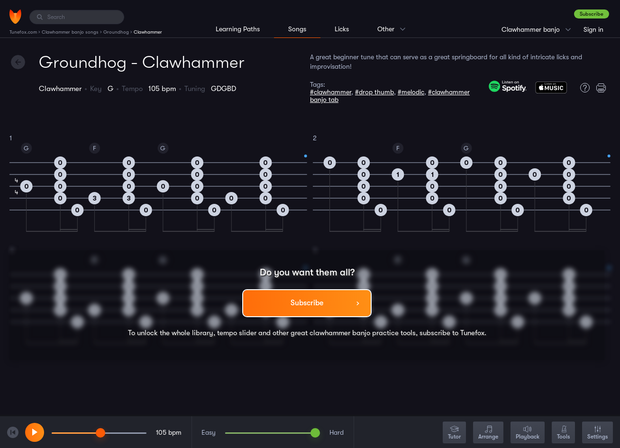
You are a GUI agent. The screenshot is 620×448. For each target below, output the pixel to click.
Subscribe (591, 14)
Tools (563, 433)
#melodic (411, 92)
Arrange (488, 433)
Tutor (454, 433)
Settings (597, 433)
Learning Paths (238, 29)
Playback (527, 433)
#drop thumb (374, 92)
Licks (342, 29)
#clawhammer (330, 92)
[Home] (15, 16)
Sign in (593, 29)
